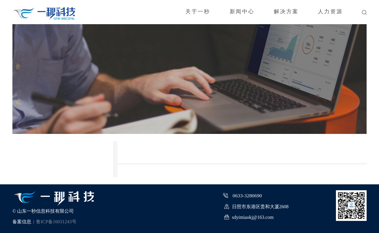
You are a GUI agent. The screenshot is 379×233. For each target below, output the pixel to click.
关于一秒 (195, 12)
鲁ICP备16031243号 (56, 221)
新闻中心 (240, 12)
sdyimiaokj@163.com (249, 217)
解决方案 (285, 12)
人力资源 (330, 12)
